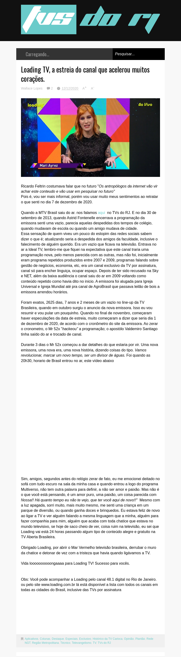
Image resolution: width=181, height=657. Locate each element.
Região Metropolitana (45, 642)
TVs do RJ (104, 642)
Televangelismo (81, 642)
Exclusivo (85, 638)
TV (94, 642)
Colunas (45, 638)
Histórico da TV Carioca (108, 638)
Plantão (140, 638)
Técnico (65, 642)
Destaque (58, 638)
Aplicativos (31, 638)
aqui (101, 213)
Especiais (72, 638)
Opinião (129, 638)
